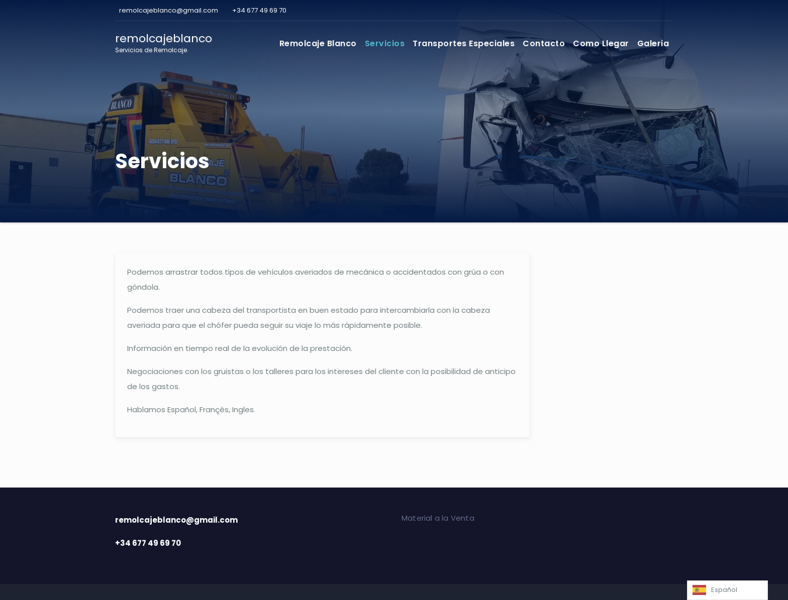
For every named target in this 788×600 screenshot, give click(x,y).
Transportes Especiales (464, 43)
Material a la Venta (438, 518)
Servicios (385, 43)
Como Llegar (601, 43)
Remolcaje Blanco (318, 43)
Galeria (653, 43)
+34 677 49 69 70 (258, 10)
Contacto (544, 43)
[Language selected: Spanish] (727, 590)
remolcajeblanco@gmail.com (168, 10)
